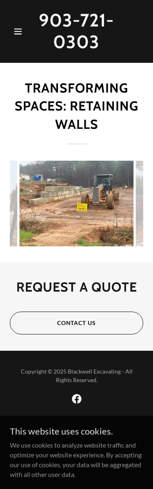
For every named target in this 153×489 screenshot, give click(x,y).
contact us (76, 322)
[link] (76, 45)
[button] (20, 31)
